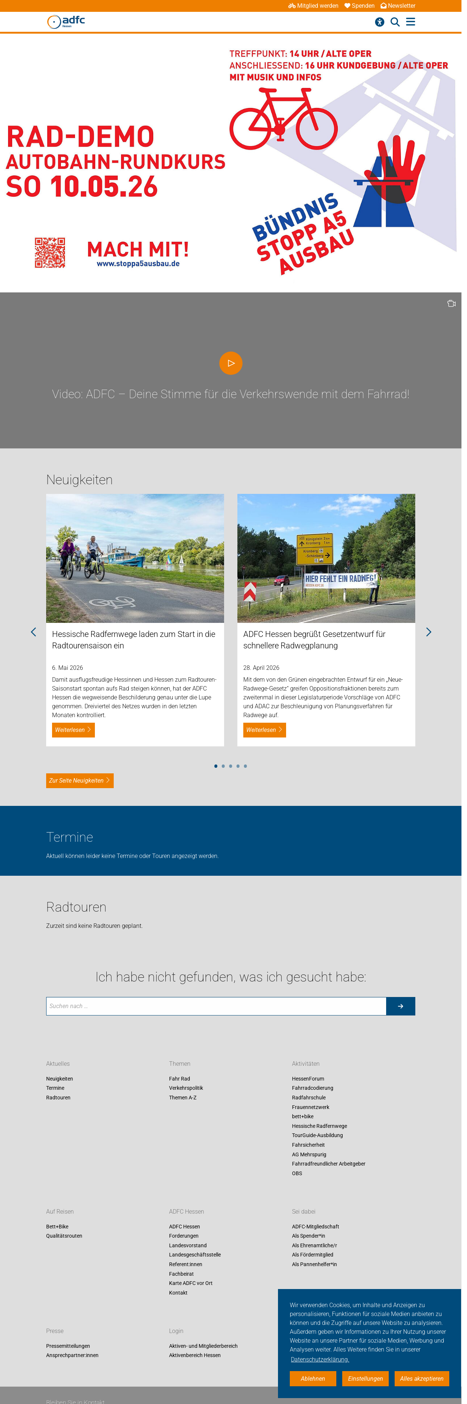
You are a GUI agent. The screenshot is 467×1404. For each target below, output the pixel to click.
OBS (297, 1173)
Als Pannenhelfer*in (314, 1264)
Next (428, 632)
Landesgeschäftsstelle (195, 1255)
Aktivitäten (306, 1063)
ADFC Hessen (186, 1211)
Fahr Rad (179, 1079)
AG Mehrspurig (309, 1154)
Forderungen (184, 1236)
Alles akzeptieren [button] (422, 1378)
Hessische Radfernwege (319, 1126)
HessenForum (308, 1079)
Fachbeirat (181, 1274)
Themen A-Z (182, 1098)
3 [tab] (230, 765)
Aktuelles (58, 1063)
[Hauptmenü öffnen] (410, 22)
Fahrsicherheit (308, 1145)
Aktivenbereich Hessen (195, 1356)
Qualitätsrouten (64, 1236)
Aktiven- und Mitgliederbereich (203, 1346)
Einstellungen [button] (365, 1378)
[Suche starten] (400, 1006)
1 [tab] (216, 765)
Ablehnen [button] (313, 1378)
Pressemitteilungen (68, 1346)
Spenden (359, 5)
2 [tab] (223, 765)
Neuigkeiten (59, 1079)
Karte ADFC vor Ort (191, 1283)
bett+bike (302, 1117)
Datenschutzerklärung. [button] (320, 1359)
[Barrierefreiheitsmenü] (379, 22)
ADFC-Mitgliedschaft (315, 1227)
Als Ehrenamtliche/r (314, 1245)
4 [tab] (238, 765)
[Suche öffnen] (395, 22)
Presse (54, 1331)
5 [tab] (245, 765)
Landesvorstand (188, 1245)
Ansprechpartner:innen (72, 1356)
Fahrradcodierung (312, 1088)
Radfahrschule (309, 1098)
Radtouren (58, 1098)
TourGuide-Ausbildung (317, 1136)
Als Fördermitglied (312, 1255)
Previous (33, 632)
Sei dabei (304, 1211)
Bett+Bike (57, 1227)
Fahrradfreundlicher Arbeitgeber (328, 1164)
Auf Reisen (60, 1211)
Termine (55, 1088)
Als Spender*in (308, 1236)
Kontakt (178, 1293)
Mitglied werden (313, 5)
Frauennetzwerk (310, 1107)
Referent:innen (185, 1264)
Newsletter (398, 5)
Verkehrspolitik (186, 1088)
